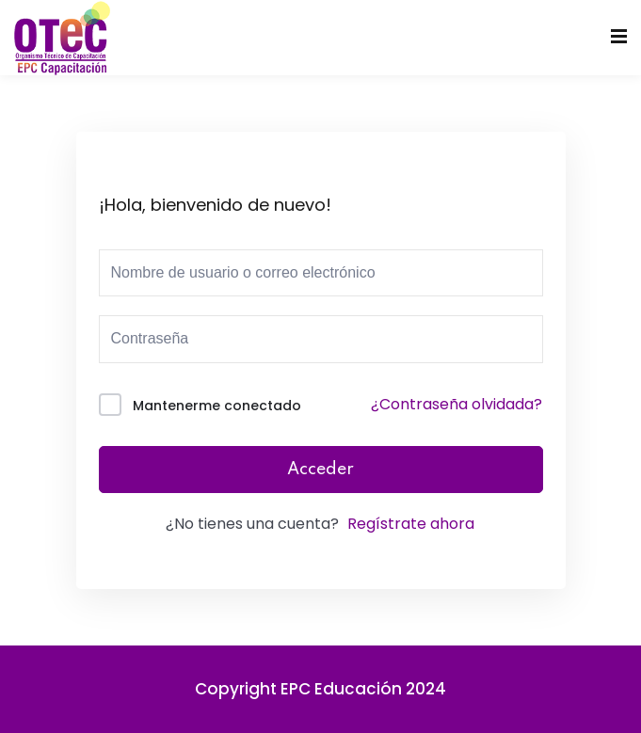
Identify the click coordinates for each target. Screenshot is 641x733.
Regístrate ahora (410, 523)
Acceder (320, 469)
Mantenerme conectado (217, 405)
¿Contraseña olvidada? (456, 404)
